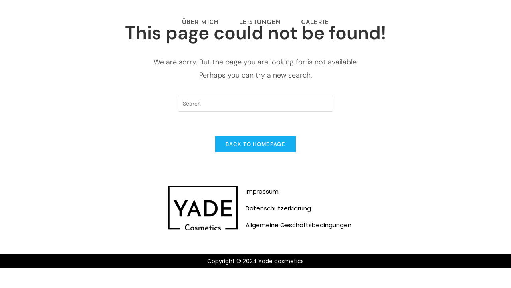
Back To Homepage (255, 144)
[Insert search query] (255, 104)
